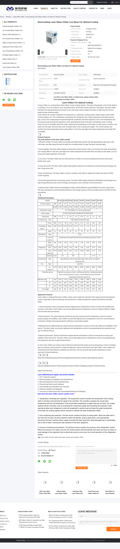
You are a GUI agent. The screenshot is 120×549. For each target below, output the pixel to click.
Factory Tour (66, 8)
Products (44, 8)
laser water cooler (64, 437)
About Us (54, 8)
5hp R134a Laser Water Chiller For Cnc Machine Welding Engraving (94, 492)
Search (90, 2)
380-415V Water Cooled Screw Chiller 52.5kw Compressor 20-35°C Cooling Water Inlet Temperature (60, 516)
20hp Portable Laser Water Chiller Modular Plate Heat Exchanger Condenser (61, 492)
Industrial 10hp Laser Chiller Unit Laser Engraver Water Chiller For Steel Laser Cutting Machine (77, 492)
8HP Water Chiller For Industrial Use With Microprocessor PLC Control (32, 521)
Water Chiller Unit (8, 59)
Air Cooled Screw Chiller (11, 39)
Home (36, 8)
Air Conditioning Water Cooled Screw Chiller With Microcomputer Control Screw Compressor (62, 522)
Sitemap (2, 529)
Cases (109, 8)
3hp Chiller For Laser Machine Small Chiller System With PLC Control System (109, 492)
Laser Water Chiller (19, 17)
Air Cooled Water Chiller (10, 30)
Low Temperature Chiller (11, 51)
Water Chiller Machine (10, 34)
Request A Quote (102, 2)
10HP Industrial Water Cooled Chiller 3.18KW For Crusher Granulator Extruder (31, 526)
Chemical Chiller (8, 63)
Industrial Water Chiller (10, 26)
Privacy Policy (20, 540)
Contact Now (75, 61)
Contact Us (93, 8)
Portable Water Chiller (10, 55)
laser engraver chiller (76, 437)
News (102, 8)
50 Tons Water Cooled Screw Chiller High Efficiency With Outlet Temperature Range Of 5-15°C (62, 527)
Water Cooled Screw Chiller (12, 43)
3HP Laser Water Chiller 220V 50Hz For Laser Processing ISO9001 (44, 492)
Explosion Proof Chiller (10, 47)
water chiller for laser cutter (49, 437)
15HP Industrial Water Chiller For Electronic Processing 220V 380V (29, 516)
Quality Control (80, 8)
